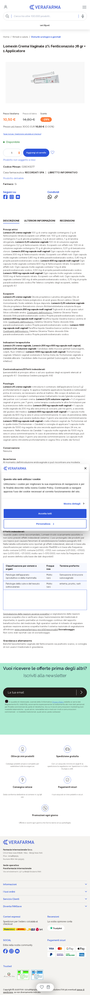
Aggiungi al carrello (36, 152)
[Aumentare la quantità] (19, 152)
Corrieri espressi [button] (11, 916)
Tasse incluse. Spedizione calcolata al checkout (22, 134)
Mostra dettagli (72, 503)
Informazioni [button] (45, 884)
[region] (45, 82)
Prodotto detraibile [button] (13, 178)
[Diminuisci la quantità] (19, 153)
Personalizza (45, 523)
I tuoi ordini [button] (45, 892)
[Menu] (84, 7)
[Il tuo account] (5, 7)
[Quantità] (11, 153)
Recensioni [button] (53, 916)
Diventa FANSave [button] (45, 906)
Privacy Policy (58, 702)
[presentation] (26, 722)
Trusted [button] (7, 966)
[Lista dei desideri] (41, 987)
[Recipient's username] (39, 692)
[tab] (11, 221)
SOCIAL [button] (7, 940)
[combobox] (45, 16)
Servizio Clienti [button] (45, 899)
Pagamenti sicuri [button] (56, 940)
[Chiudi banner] (85, 468)
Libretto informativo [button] (63, 172)
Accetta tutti (45, 513)
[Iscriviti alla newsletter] (81, 692)
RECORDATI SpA (34, 172)
